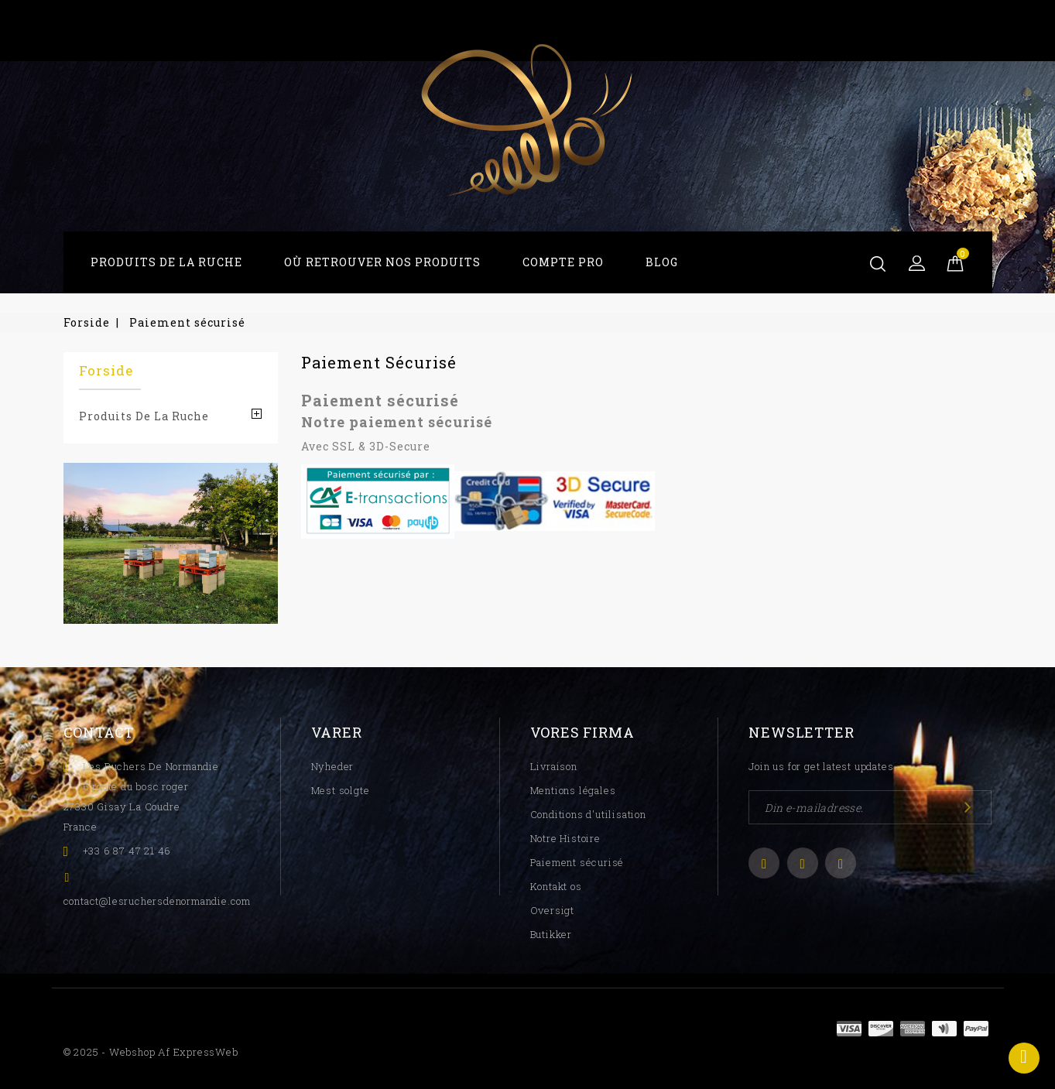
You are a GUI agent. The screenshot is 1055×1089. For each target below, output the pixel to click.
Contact (99, 732)
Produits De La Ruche (166, 262)
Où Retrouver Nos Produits (382, 262)
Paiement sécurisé (577, 862)
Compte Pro (563, 262)
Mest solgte (340, 790)
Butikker (551, 934)
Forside (106, 370)
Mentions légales (573, 790)
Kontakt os (556, 886)
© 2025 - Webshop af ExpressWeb (150, 1052)
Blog (662, 262)
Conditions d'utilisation (588, 814)
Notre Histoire (565, 838)
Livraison (553, 766)
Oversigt (552, 910)
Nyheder (333, 766)
